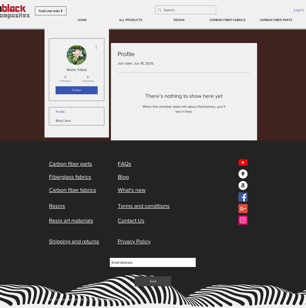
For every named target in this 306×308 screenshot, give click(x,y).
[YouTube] (243, 162)
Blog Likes (63, 120)
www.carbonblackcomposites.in (70, 299)
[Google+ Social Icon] (243, 208)
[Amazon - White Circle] (243, 185)
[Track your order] (50, 10)
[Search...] (185, 10)
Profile (60, 112)
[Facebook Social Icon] (243, 197)
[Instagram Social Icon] (243, 220)
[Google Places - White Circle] (243, 174)
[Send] (153, 281)
